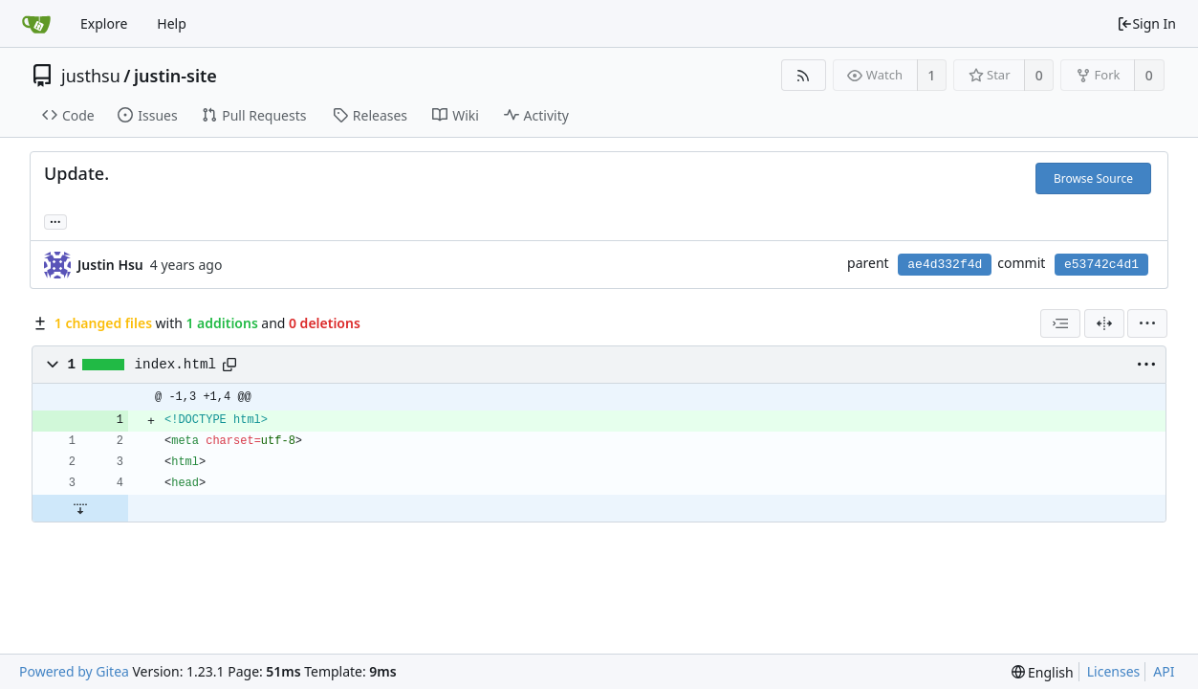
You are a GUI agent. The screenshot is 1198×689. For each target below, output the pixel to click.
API (1163, 671)
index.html (176, 364)
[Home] (36, 24)
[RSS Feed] (803, 75)
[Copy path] (229, 364)
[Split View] (1104, 323)
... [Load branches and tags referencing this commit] (55, 220)
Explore (103, 23)
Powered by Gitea (74, 671)
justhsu (90, 75)
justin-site (175, 75)
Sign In (1146, 23)
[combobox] (1060, 323)
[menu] (1147, 323)
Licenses (1114, 671)
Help (171, 23)
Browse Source (1093, 178)
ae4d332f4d (944, 264)
